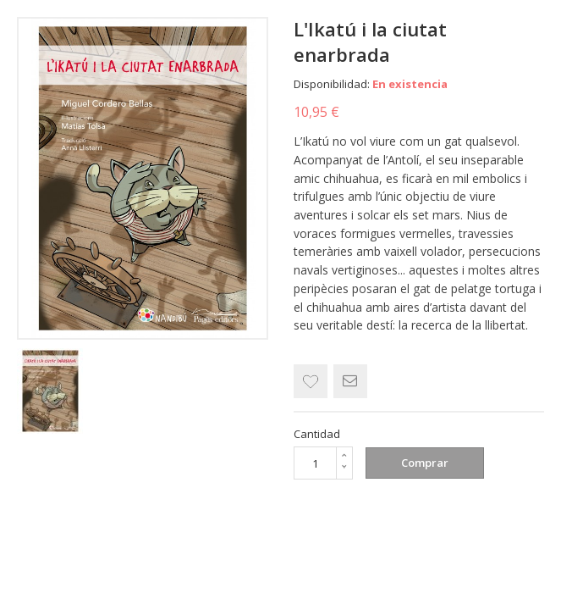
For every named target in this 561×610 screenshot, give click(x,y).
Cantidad (317, 433)
